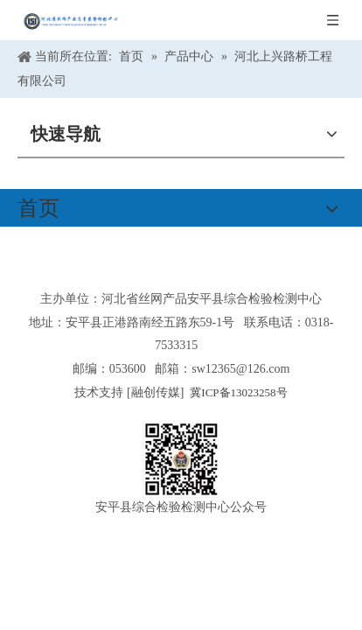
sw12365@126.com (240, 368)
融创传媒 (155, 392)
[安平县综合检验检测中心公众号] (181, 460)
